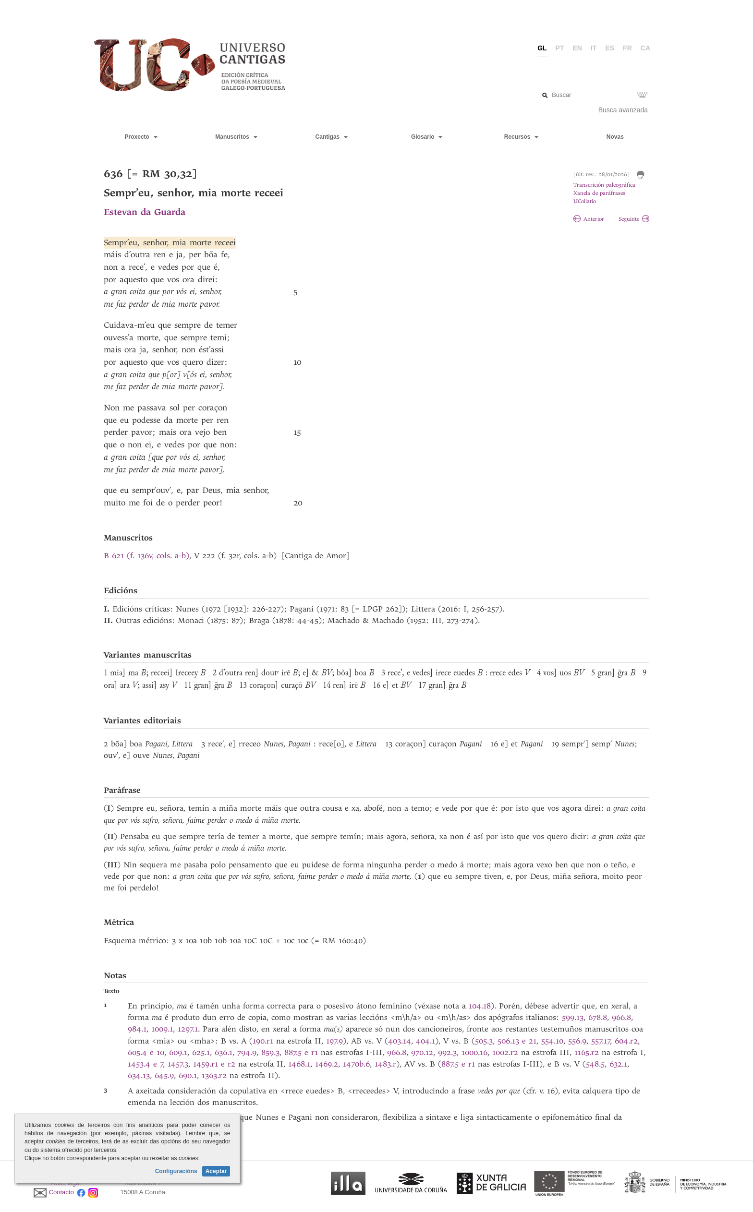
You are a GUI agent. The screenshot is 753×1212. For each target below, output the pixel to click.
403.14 (399, 1040)
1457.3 (178, 1063)
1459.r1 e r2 (214, 1063)
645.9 (164, 1075)
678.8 (597, 1017)
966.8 (621, 1017)
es (609, 48)
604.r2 (626, 1040)
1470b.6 (356, 1063)
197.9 (334, 1040)
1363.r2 (214, 1075)
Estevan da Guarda (144, 211)
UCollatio (584, 201)
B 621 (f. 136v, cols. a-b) (146, 555)
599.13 (572, 1017)
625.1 (201, 1052)
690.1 (188, 1075)
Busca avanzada (623, 110)
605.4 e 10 (146, 1052)
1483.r (385, 1063)
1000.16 (474, 1052)
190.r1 (263, 1040)
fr (627, 48)
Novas (615, 136)
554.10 (552, 1040)
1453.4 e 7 (145, 1063)
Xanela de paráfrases (599, 193)
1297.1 (188, 1028)
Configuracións (176, 1171)
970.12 (422, 1052)
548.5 (595, 1063)
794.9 (246, 1052)
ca (645, 48)
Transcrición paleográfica (604, 185)
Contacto (61, 1192)
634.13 (139, 1075)
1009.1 (162, 1028)
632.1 (618, 1063)
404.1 (425, 1040)
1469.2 (326, 1063)
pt (560, 48)
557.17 (600, 1040)
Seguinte (634, 219)
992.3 (447, 1052)
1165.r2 (586, 1052)
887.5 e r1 (301, 1052)
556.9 (577, 1040)
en (577, 48)
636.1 (223, 1052)
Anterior (588, 219)
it (593, 48)
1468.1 (299, 1063)
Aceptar (216, 1171)
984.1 (137, 1028)
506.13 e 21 (517, 1040)
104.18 (480, 1005)
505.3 (484, 1040)
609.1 (178, 1052)
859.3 (270, 1052)
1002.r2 (505, 1052)
